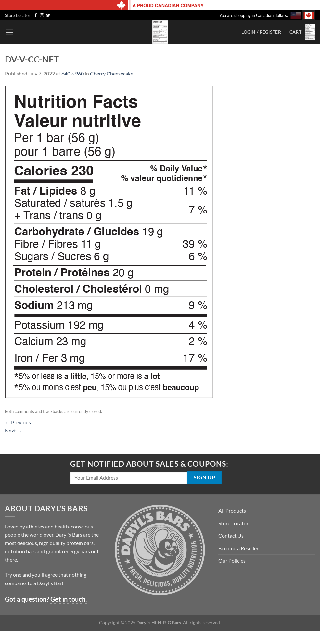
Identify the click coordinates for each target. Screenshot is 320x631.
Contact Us (231, 535)
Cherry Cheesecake (111, 73)
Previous (18, 422)
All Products (232, 510)
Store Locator (17, 15)
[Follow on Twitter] (48, 15)
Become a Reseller (238, 548)
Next (13, 430)
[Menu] (9, 32)
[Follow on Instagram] (42, 15)
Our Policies (232, 560)
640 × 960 (72, 73)
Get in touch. (68, 599)
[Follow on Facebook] (36, 15)
